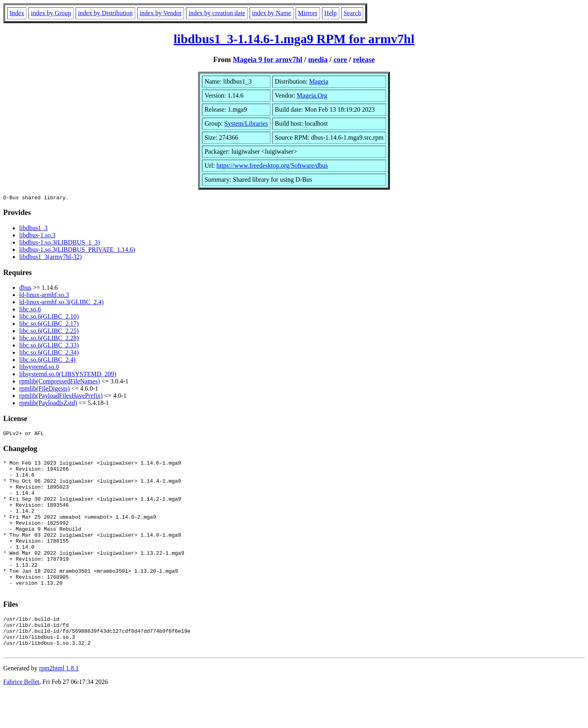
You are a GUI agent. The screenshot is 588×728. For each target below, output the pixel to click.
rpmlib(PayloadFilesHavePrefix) (61, 396)
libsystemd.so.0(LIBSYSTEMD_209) (67, 375)
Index (17, 13)
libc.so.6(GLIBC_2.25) (49, 332)
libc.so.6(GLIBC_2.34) (49, 353)
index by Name (271, 13)
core (340, 59)
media (318, 59)
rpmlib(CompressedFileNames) (59, 382)
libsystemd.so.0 (39, 368)
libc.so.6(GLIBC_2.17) (49, 324)
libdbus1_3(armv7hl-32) (50, 258)
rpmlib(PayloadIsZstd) (48, 404)
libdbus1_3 (33, 229)
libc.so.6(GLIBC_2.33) (49, 346)
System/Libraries (246, 123)
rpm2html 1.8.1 (59, 704)
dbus (25, 288)
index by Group (51, 13)
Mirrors (308, 13)
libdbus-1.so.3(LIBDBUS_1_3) (59, 243)
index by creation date (216, 13)
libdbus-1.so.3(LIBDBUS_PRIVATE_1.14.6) (77, 250)
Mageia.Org (312, 95)
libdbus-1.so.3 (37, 236)
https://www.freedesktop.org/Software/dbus (272, 165)
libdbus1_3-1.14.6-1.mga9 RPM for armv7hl (294, 39)
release (364, 59)
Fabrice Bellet (21, 717)
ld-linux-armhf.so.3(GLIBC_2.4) (61, 303)
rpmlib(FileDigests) (44, 389)
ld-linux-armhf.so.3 (44, 296)
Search (352, 13)
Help (330, 13)
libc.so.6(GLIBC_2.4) (47, 360)
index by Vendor (161, 13)
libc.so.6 (30, 310)
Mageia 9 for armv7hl (267, 59)
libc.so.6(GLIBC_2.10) (49, 317)
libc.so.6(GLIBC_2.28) (49, 339)
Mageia (318, 81)
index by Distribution (105, 13)
